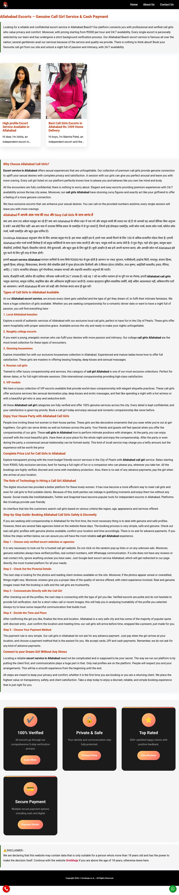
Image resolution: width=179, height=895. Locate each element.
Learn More (30, 759)
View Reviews (148, 755)
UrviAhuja (72, 860)
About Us (149, 4)
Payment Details (30, 824)
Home (134, 4)
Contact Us (167, 4)
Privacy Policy (89, 755)
